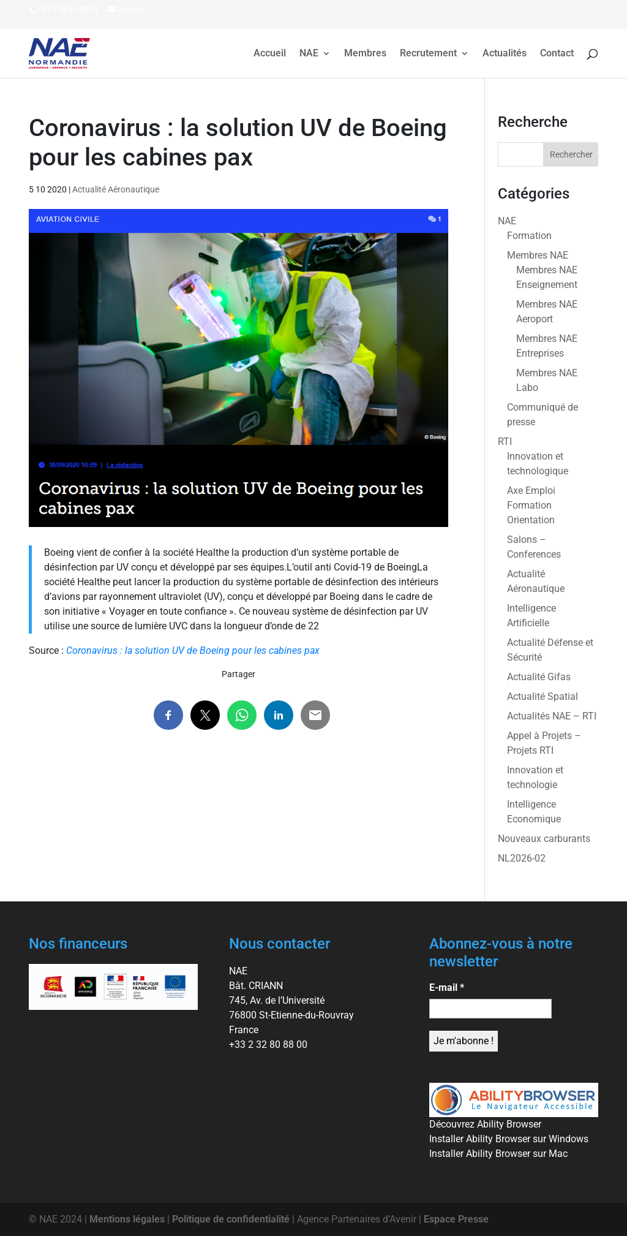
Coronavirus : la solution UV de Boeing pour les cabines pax (193, 650)
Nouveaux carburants (544, 838)
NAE (308, 54)
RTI (505, 441)
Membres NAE (537, 255)
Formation (529, 235)
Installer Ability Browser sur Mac (498, 1153)
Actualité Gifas (539, 677)
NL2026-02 (522, 858)
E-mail (446, 987)
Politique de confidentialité (231, 1219)
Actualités (504, 54)
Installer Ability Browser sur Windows (508, 1139)
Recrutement (428, 54)
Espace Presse (456, 1219)
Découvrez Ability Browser (485, 1124)
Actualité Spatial (542, 696)
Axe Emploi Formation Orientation (531, 505)
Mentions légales (127, 1219)
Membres (365, 54)
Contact (557, 54)
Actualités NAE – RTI (551, 716)
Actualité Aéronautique (115, 189)
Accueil (269, 54)
